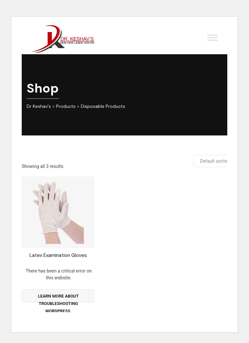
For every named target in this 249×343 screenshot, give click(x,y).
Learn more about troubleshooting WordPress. (58, 298)
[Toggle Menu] (212, 37)
